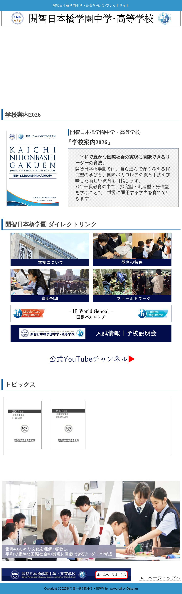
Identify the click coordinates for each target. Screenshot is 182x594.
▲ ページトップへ (160, 578)
